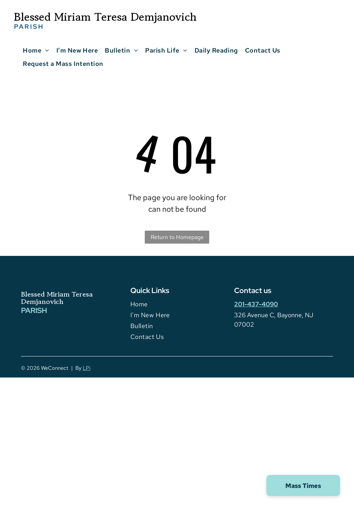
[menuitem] (36, 50)
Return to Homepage (177, 237)
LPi (86, 368)
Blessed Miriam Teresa (57, 294)
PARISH (34, 310)
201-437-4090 (256, 304)
